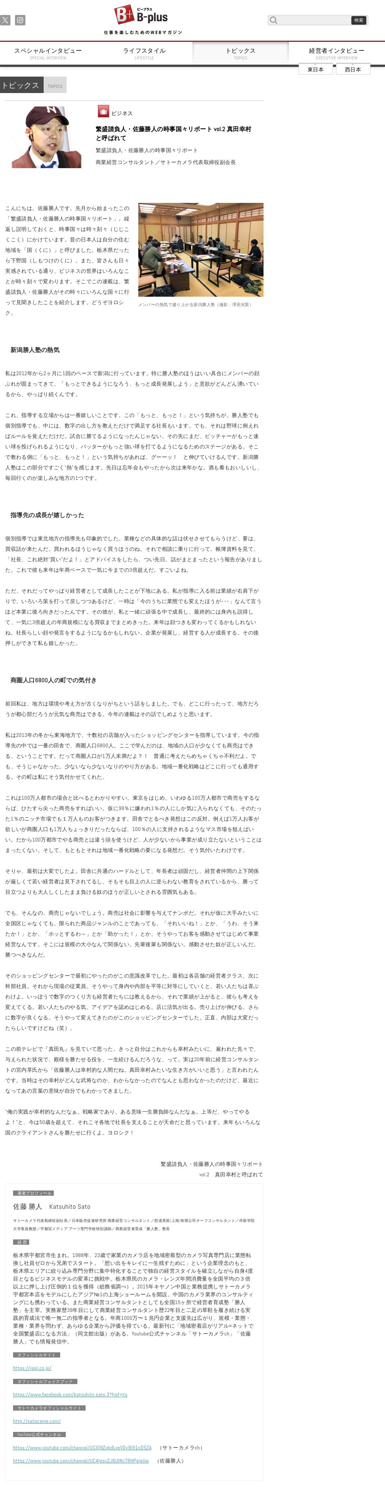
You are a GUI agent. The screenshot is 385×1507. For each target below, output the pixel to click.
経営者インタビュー (337, 54)
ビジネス (122, 113)
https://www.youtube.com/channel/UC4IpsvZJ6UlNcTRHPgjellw (81, 1460)
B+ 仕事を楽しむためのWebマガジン (142, 19)
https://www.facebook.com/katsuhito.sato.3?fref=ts (70, 1394)
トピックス (240, 54)
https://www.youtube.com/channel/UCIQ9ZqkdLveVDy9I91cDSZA (82, 1447)
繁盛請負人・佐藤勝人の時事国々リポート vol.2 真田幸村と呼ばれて (174, 133)
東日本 (316, 69)
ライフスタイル (144, 54)
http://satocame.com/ (37, 1421)
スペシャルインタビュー (48, 54)
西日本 (353, 69)
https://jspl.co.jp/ (32, 1368)
